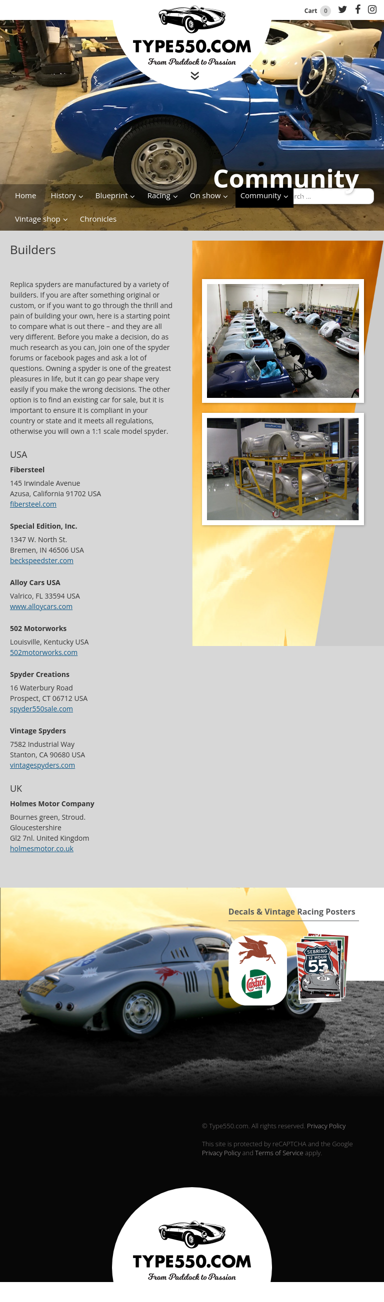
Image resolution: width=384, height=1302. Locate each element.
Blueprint (112, 195)
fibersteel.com (33, 504)
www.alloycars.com (41, 606)
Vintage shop (37, 219)
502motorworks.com (44, 652)
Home (25, 195)
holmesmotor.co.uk (42, 848)
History (63, 195)
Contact (314, 195)
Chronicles (98, 219)
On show (205, 195)
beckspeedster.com (42, 560)
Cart (318, 10)
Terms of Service (279, 1152)
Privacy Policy (326, 1125)
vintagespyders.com (42, 765)
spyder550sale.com (41, 708)
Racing (159, 195)
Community (260, 195)
